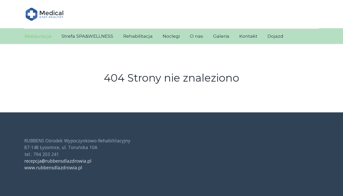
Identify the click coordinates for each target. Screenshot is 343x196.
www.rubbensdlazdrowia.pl (53, 167)
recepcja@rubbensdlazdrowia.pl (57, 161)
